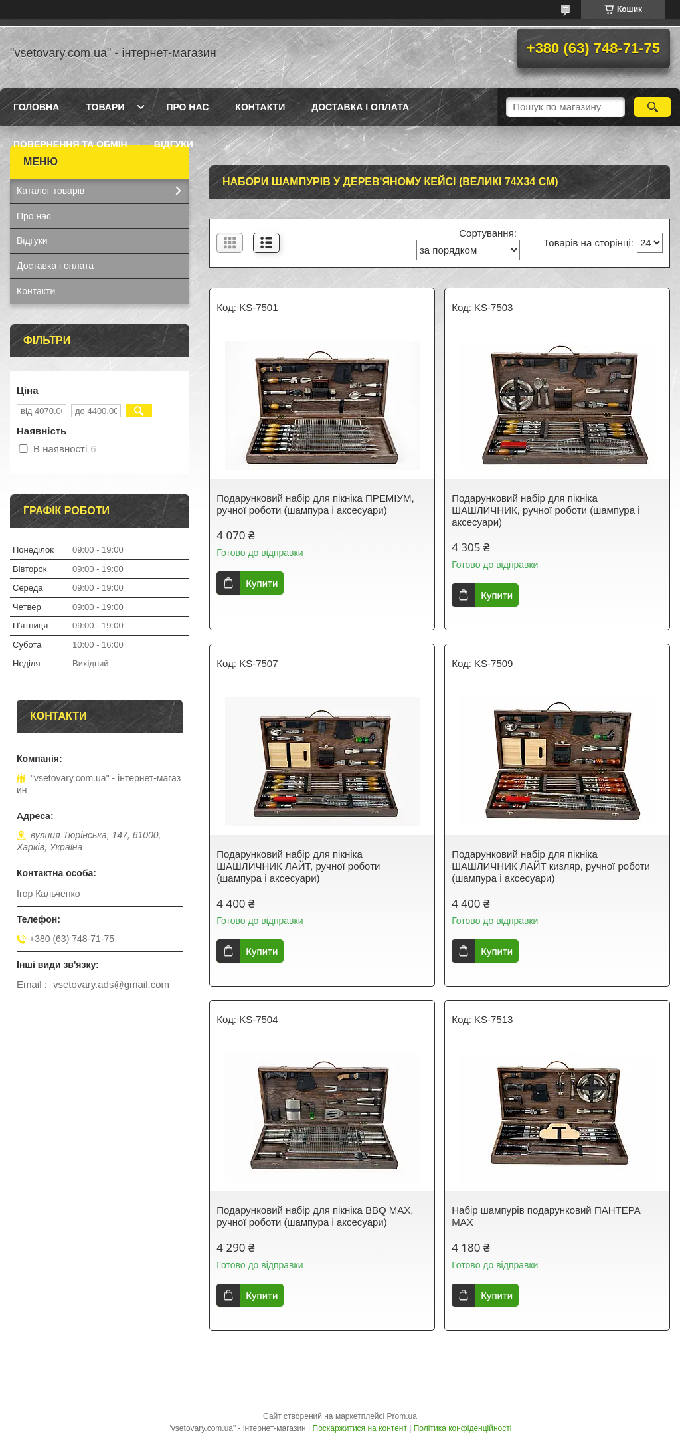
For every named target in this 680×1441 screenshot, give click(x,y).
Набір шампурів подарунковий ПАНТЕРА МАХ (546, 1216)
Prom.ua (402, 1416)
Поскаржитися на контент (360, 1428)
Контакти (260, 107)
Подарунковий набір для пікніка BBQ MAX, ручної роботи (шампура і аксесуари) (314, 1216)
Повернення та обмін (70, 144)
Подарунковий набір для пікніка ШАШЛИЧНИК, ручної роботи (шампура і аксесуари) (545, 510)
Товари (105, 107)
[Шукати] (652, 107)
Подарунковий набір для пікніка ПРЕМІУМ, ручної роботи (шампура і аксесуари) (315, 504)
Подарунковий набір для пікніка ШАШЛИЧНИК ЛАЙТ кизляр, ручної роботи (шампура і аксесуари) (551, 866)
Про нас (187, 107)
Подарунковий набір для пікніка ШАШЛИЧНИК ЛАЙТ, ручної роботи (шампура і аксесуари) (298, 866)
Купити (262, 583)
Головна (36, 107)
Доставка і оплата (360, 107)
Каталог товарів (50, 190)
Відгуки (173, 144)
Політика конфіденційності (463, 1428)
